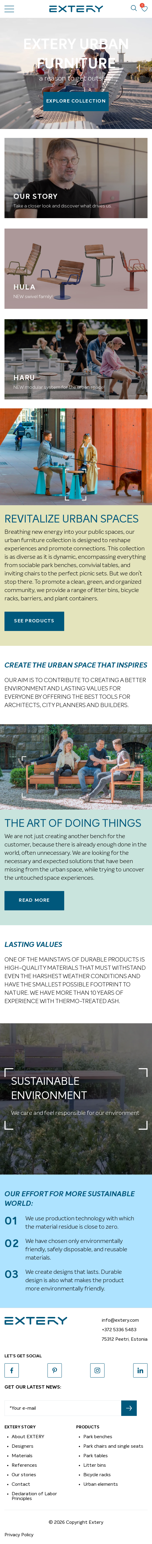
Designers (22, 1446)
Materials (22, 1455)
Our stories (24, 1474)
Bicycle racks (97, 1474)
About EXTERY (28, 1436)
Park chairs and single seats (113, 1446)
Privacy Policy (18, 1534)
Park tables (95, 1455)
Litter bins (94, 1465)
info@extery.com (120, 1320)
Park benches (97, 1436)
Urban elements (100, 1484)
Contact (21, 1484)
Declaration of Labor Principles (34, 1496)
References (24, 1465)
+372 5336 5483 (119, 1329)
